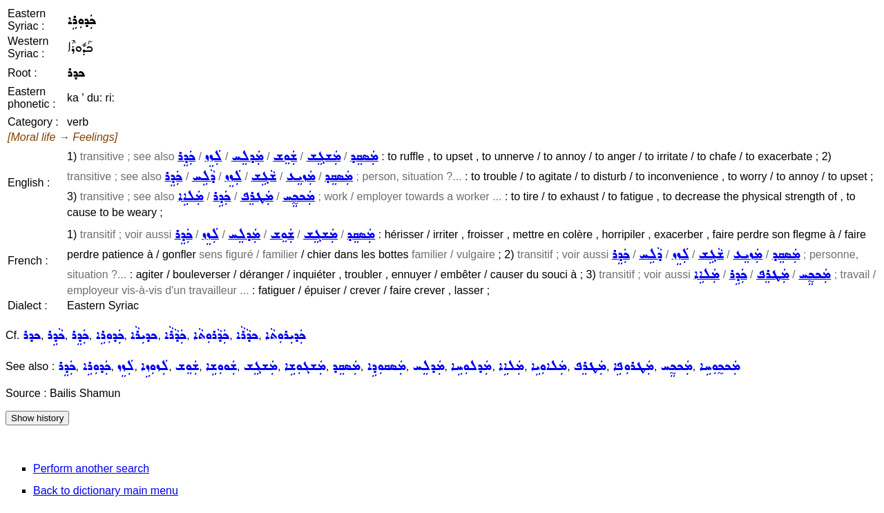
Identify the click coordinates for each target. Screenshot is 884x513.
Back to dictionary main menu (105, 490)
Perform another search (91, 468)
